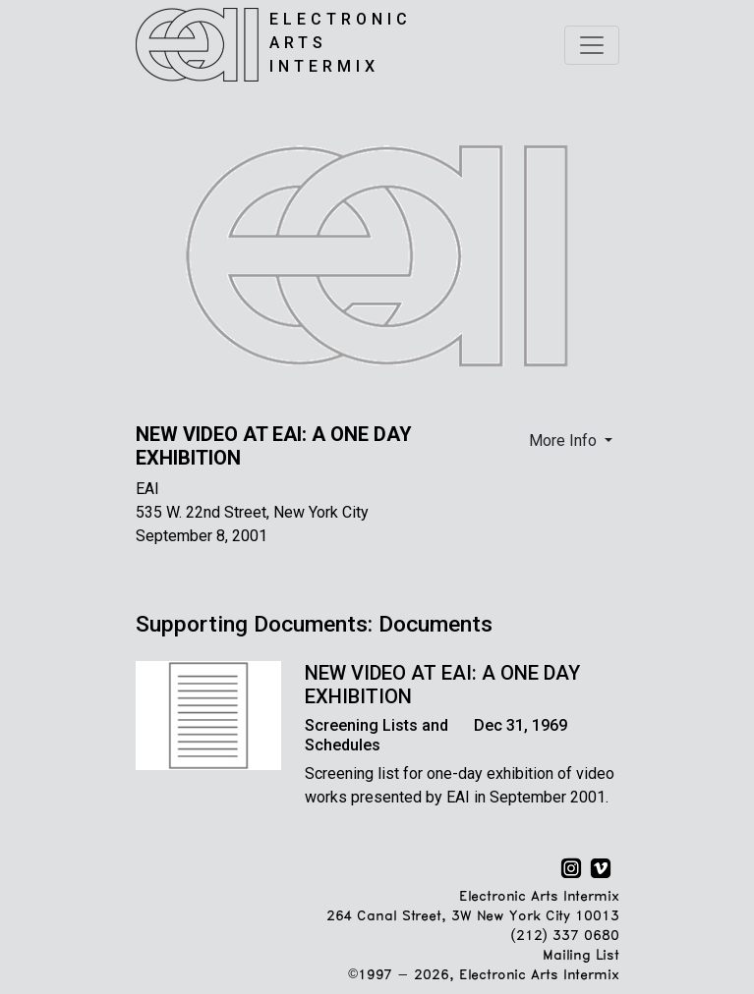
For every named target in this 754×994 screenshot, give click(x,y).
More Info (565, 440)
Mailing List (580, 956)
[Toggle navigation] (591, 45)
